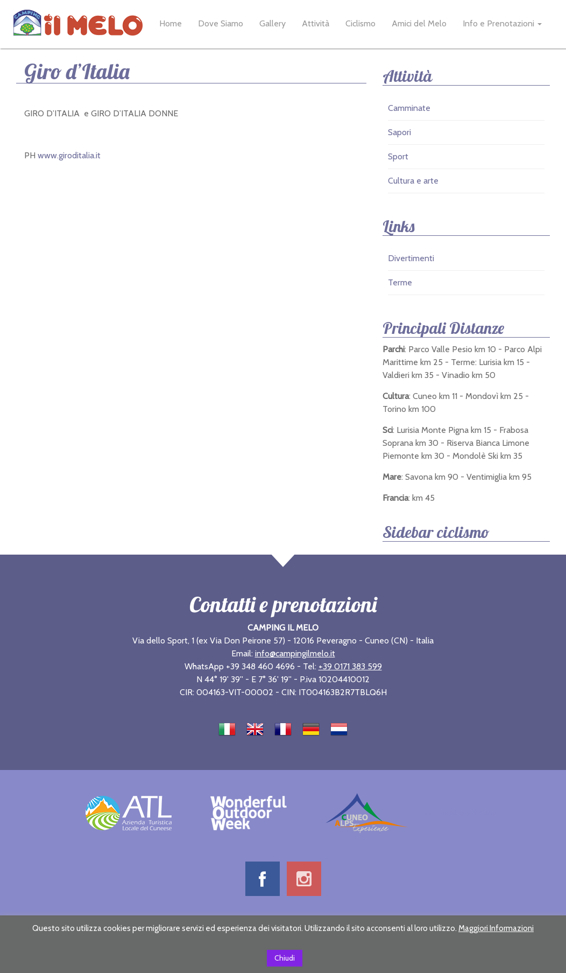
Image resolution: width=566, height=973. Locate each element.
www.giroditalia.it (68, 155)
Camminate (409, 108)
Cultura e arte (413, 181)
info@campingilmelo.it (295, 653)
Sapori (399, 132)
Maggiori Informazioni (496, 928)
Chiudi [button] (284, 958)
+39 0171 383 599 (350, 666)
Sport (398, 156)
